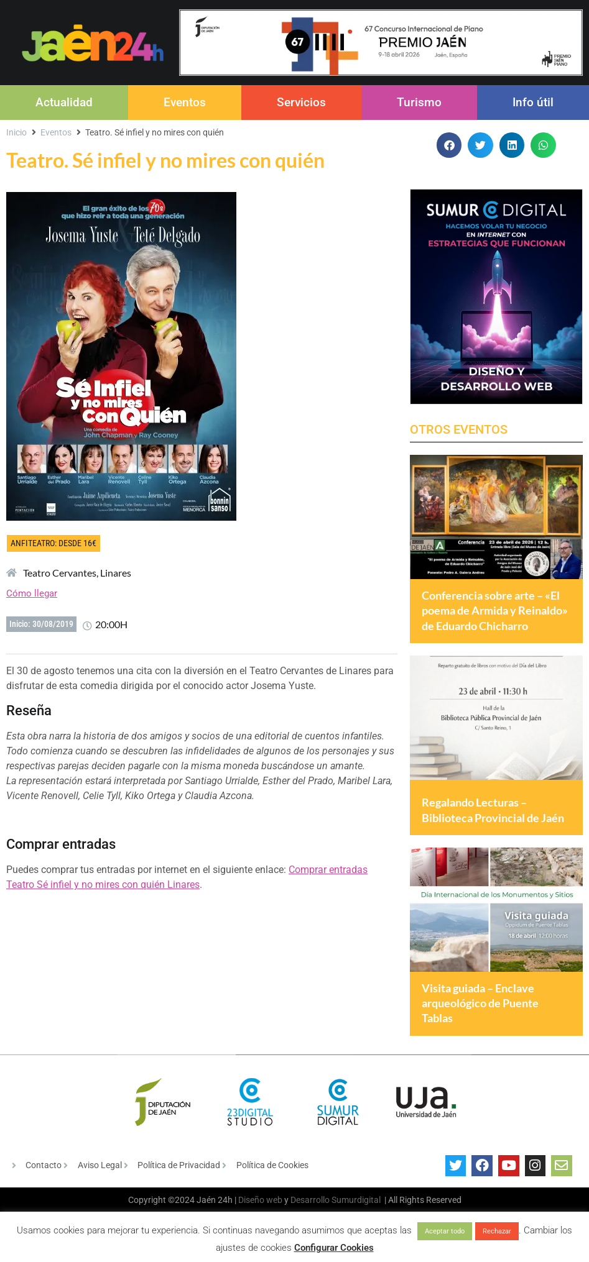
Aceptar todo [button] (445, 1231)
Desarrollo (310, 1210)
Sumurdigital (356, 1210)
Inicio (16, 132)
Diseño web (260, 1210)
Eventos (185, 102)
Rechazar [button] (497, 1231)
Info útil (533, 102)
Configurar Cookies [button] (334, 1247)
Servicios (301, 102)
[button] (449, 145)
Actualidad (64, 102)
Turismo (419, 102)
